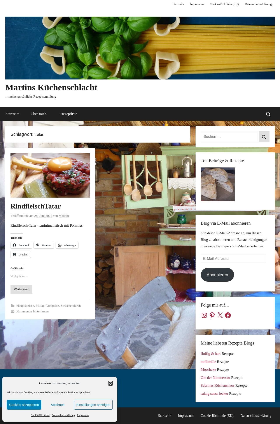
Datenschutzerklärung (63, 415)
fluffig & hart (211, 354)
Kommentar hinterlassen (33, 311)
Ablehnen (58, 405)
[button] (110, 383)
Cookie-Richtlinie (40, 415)
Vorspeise (52, 305)
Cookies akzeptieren (24, 405)
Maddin (64, 215)
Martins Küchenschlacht (51, 87)
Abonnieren (217, 274)
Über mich (41, 114)
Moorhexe (208, 369)
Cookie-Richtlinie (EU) (224, 4)
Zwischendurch (71, 305)
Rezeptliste (69, 114)
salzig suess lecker (214, 393)
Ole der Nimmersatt (215, 378)
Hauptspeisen (25, 305)
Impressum (83, 415)
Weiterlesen (21, 289)
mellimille (208, 362)
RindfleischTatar (35, 206)
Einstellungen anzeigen (93, 405)
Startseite (178, 4)
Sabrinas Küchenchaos (217, 385)
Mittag (40, 305)
